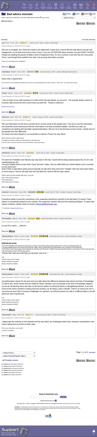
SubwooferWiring (62, 8)
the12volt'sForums (24, 8)
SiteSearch (87, 8)
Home (3, 17)
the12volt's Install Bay (12, 17)
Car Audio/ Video (30, 8)
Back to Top (5, 66)
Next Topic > (92, 39)
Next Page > (4, 39)
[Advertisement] (48, 31)
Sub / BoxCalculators (68, 8)
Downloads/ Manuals (43, 8)
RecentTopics (81, 8)
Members (67, 13)
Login (92, 13)
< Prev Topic (85, 39)
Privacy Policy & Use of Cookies (71, 403)
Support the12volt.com (8, 106)
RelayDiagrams (56, 8)
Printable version (11, 360)
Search (76, 13)
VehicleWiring (75, 8)
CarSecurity (37, 8)
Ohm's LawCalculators (49, 8)
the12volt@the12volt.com (46, 204)
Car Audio (23, 17)
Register (85, 13)
